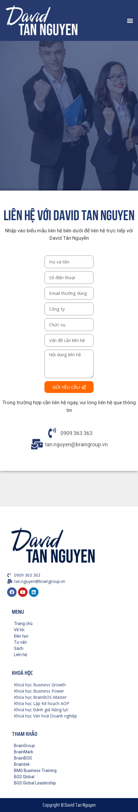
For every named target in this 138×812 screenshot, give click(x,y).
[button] (130, 20)
